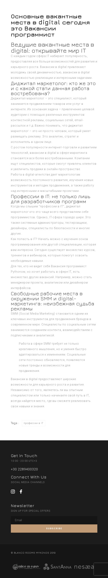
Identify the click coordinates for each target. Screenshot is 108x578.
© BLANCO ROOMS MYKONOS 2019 (33, 552)
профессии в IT (33, 423)
